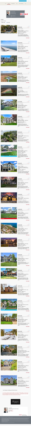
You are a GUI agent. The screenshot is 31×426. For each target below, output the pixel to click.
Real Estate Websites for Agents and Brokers (10, 422)
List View (8, 22)
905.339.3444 (13, 16)
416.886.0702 (13, 15)
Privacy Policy (3, 417)
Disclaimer (6, 417)
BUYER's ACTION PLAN (21, 3)
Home (5, 3)
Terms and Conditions (10, 417)
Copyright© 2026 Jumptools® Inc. (4, 422)
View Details (27, 68)
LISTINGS (9, 3)
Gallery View (3, 22)
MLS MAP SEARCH (13, 3)
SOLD (16, 3)
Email (9, 411)
